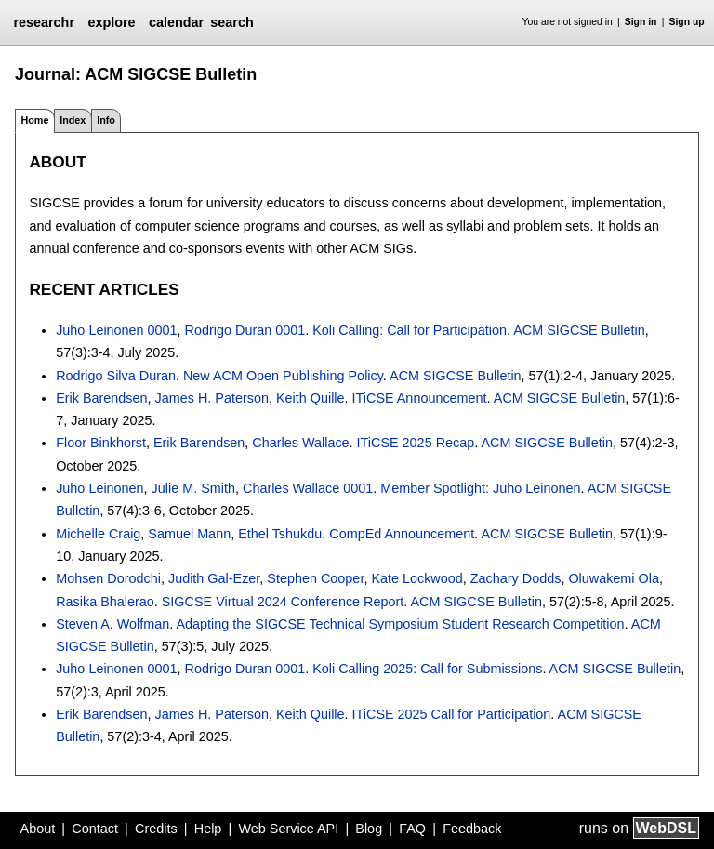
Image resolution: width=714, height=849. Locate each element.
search (231, 22)
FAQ (412, 828)
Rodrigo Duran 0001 (245, 330)
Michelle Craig (98, 533)
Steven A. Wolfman (112, 624)
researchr (43, 22)
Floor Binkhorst (101, 442)
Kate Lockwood (416, 578)
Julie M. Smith (193, 488)
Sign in (641, 22)
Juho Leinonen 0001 (116, 330)
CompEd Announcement (401, 533)
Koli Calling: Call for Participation (409, 330)
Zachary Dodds (516, 578)
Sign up (687, 22)
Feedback (472, 828)
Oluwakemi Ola (613, 578)
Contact (95, 828)
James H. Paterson (212, 398)
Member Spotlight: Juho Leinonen (480, 488)
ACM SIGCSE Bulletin (579, 330)
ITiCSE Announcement (419, 398)
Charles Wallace (300, 442)
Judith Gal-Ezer (213, 578)
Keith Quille (310, 398)
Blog (368, 828)
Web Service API (288, 828)
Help (208, 828)
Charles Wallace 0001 (308, 488)
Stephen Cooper (315, 578)
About (38, 828)
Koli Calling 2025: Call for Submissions (427, 668)
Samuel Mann (189, 533)
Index (73, 120)
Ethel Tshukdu (280, 533)
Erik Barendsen (101, 398)
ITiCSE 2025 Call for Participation (451, 714)
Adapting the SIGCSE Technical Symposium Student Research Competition (401, 624)
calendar (176, 22)
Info (106, 120)
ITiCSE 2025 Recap (416, 442)
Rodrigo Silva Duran (116, 375)
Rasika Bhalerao (105, 601)
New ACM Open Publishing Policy (283, 375)
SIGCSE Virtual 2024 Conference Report (283, 601)
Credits (156, 828)
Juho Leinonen (99, 488)
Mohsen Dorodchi (108, 578)
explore (111, 22)
